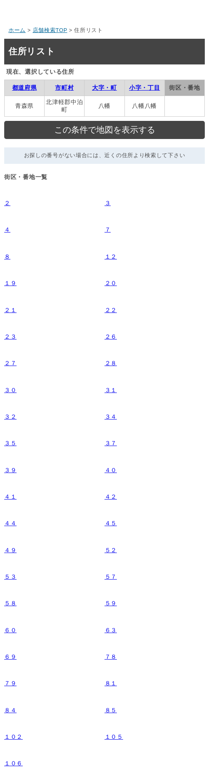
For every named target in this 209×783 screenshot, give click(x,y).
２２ (111, 310)
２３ (10, 336)
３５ (10, 443)
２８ (111, 363)
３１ (111, 390)
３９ (10, 470)
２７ (10, 363)
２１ (10, 310)
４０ (111, 470)
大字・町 (104, 87)
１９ (10, 283)
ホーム (17, 30)
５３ (10, 576)
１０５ (114, 736)
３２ (10, 416)
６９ (10, 656)
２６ (111, 336)
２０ (111, 283)
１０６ (13, 763)
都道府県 (24, 87)
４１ (10, 496)
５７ (111, 576)
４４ (10, 523)
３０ (10, 390)
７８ (111, 656)
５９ (111, 603)
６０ (10, 630)
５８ (10, 603)
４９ (10, 550)
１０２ (13, 736)
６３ (111, 630)
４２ (111, 496)
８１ (111, 683)
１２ (111, 256)
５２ (111, 550)
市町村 (64, 87)
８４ (10, 710)
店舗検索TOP (50, 30)
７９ (10, 683)
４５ (111, 523)
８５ (111, 710)
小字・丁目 (144, 87)
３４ (111, 416)
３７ (111, 443)
